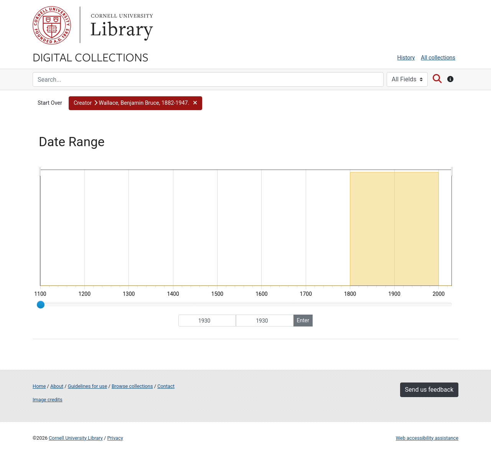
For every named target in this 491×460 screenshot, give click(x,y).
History (406, 57)
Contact (166, 386)
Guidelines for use (87, 386)
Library (121, 25)
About (56, 386)
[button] (135, 103)
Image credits (48, 399)
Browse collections (132, 386)
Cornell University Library (76, 438)
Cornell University (52, 25)
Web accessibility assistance (427, 438)
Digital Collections (90, 57)
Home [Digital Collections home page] (39, 386)
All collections (438, 57)
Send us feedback (429, 389)
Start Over (50, 103)
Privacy (115, 438)
